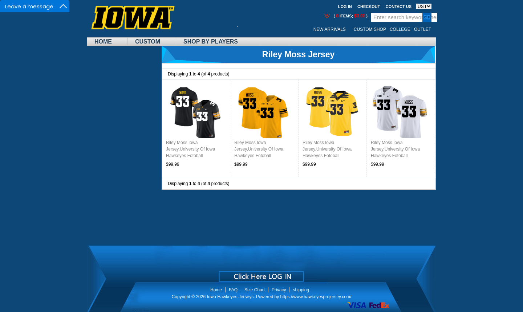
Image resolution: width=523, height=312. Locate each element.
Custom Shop (370, 29)
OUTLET (422, 29)
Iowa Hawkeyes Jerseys (230, 296)
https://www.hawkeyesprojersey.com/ (316, 296)
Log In (345, 6)
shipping (301, 289)
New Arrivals (329, 29)
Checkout (368, 6)
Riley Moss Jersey (298, 54)
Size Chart (254, 289)
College (400, 29)
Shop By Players (210, 41)
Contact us (398, 6)
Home (103, 41)
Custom (147, 41)
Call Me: (243, 29)
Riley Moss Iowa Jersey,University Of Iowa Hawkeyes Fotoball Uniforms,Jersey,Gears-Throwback (327, 155)
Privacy (279, 289)
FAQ (233, 289)
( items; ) (350, 16)
